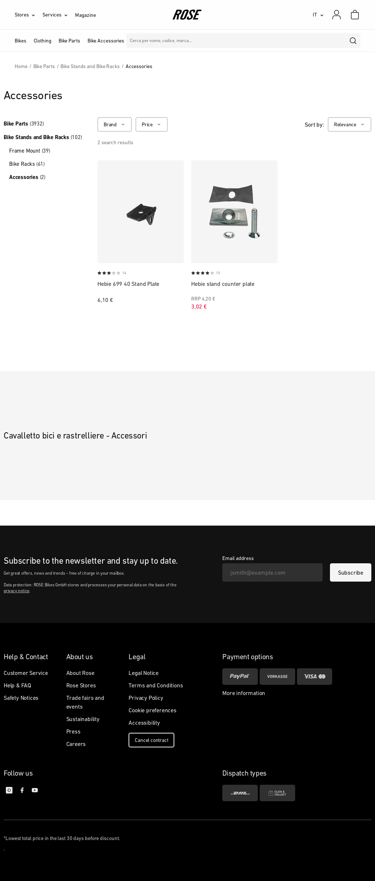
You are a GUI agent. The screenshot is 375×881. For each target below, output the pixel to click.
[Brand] (114, 124)
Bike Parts (24, 123)
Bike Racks (27, 164)
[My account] (336, 14)
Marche (158, 41)
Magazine (85, 15)
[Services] (58, 14)
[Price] (151, 124)
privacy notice (16, 590)
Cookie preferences (152, 710)
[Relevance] (349, 124)
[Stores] (28, 14)
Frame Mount (29, 151)
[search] (353, 40)
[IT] (318, 14)
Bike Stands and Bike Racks (43, 137)
